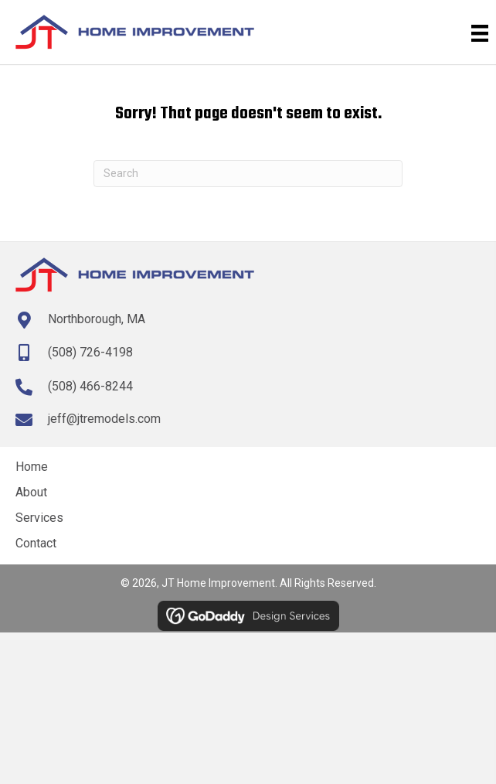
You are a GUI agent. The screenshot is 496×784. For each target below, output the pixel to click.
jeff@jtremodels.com (104, 418)
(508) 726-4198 (90, 352)
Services (39, 517)
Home (31, 466)
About (31, 492)
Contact (35, 543)
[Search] (248, 173)
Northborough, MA (96, 319)
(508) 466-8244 (90, 386)
